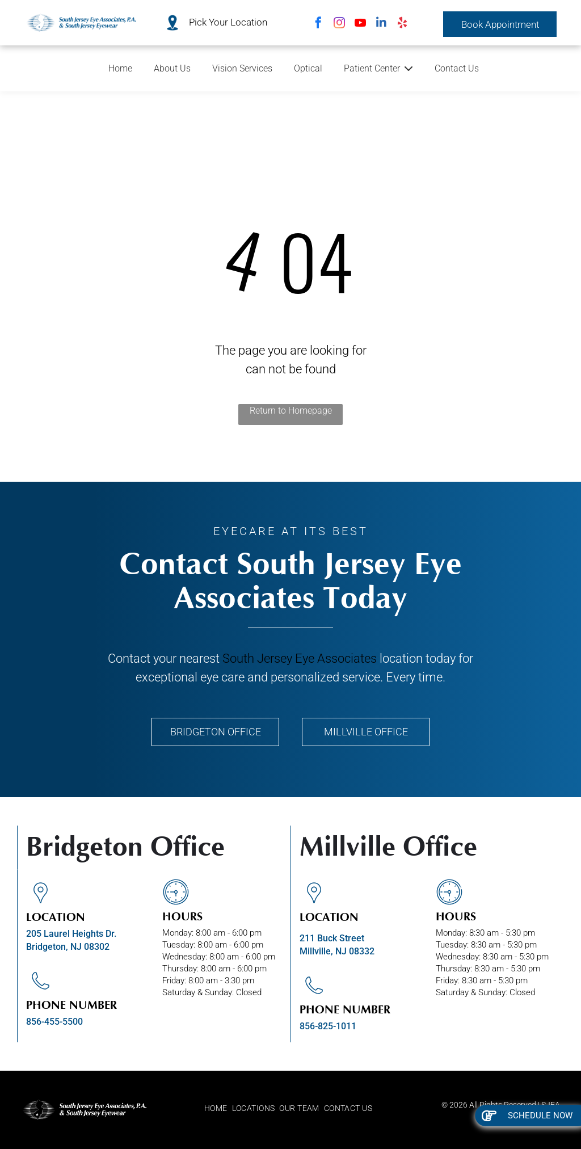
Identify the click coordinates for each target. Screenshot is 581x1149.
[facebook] (318, 24)
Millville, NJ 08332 (337, 951)
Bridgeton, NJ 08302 (68, 946)
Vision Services (242, 68)
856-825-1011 (328, 1026)
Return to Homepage (291, 410)
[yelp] (402, 24)
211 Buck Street (332, 938)
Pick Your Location (228, 22)
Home (120, 68)
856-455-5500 (54, 1021)
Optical (308, 68)
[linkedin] (381, 24)
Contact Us (457, 68)
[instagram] (339, 24)
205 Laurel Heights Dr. (71, 933)
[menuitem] (218, 1108)
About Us (172, 68)
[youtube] (360, 24)
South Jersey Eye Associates (299, 658)
